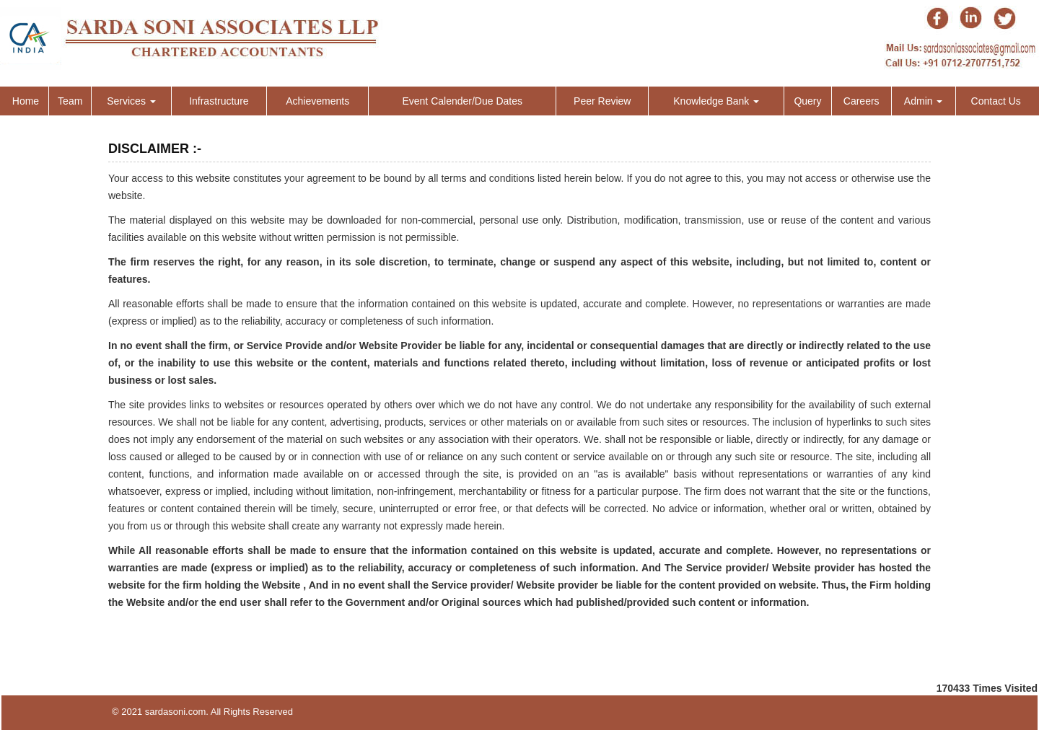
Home (25, 101)
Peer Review (602, 101)
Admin (923, 101)
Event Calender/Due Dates (462, 101)
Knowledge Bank (716, 101)
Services (131, 101)
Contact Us (996, 101)
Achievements (317, 101)
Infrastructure (218, 101)
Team (70, 101)
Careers (861, 101)
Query (807, 101)
